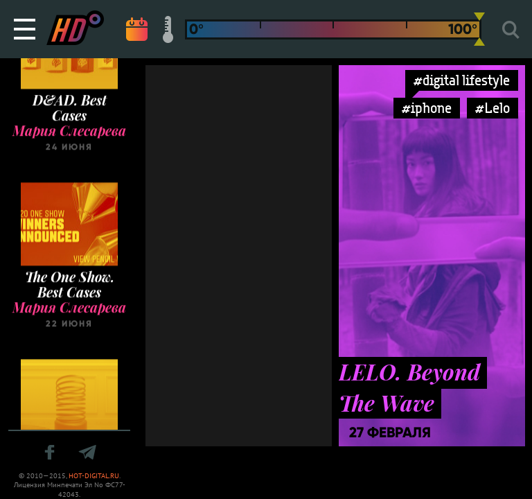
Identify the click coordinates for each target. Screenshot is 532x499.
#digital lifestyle (462, 80)
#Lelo (492, 107)
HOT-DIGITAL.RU (94, 475)
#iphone (427, 107)
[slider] (479, 29)
